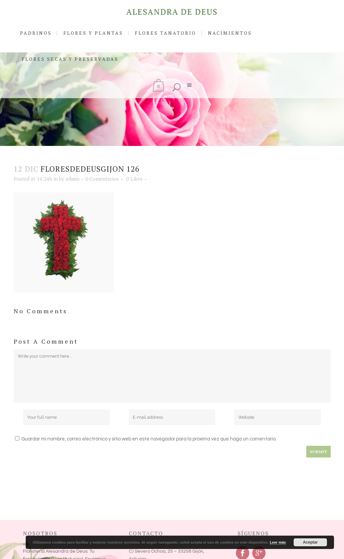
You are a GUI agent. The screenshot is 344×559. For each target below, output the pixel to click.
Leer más (278, 542)
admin (72, 178)
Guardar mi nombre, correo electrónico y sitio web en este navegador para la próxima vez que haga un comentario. (149, 438)
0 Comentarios (102, 178)
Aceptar (310, 542)
